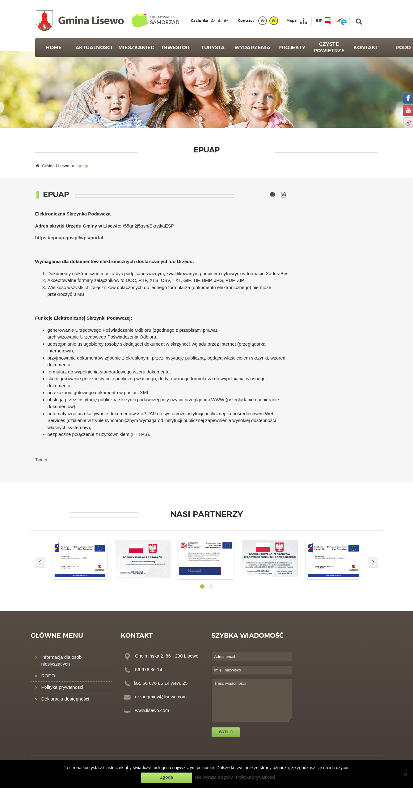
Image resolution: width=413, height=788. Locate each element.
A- (213, 21)
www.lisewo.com (152, 710)
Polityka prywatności (62, 687)
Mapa (291, 21)
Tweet (41, 459)
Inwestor (176, 47)
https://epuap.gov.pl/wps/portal (69, 237)
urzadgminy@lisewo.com (161, 696)
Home (54, 47)
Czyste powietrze (329, 47)
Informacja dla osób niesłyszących (61, 660)
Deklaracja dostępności (65, 698)
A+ (226, 21)
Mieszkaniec (136, 47)
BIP (319, 21)
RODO (48, 675)
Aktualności (93, 47)
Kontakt (365, 47)
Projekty (292, 47)
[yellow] (273, 20)
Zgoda (166, 777)
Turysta (213, 47)
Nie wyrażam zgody (214, 777)
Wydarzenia (252, 47)
